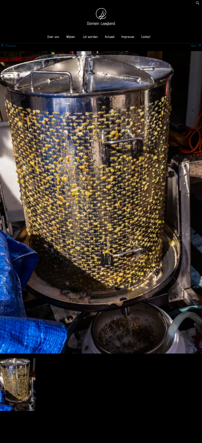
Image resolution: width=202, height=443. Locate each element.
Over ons (53, 37)
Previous (8, 45)
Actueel (109, 37)
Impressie (127, 37)
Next (196, 45)
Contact (145, 37)
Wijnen (70, 37)
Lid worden (90, 37)
